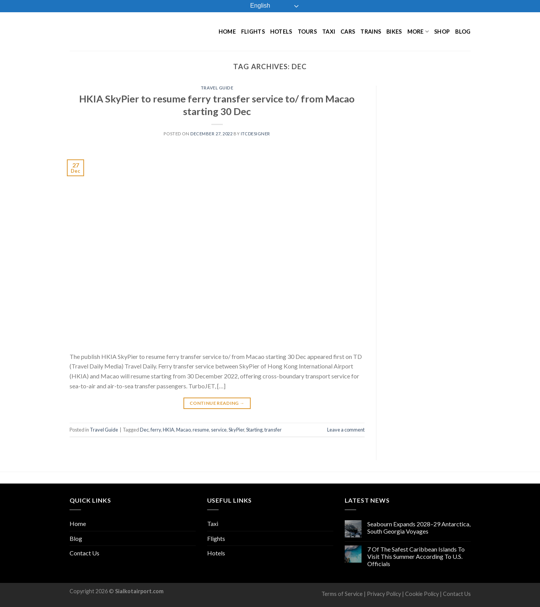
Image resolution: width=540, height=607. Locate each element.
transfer (273, 430)
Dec (144, 430)
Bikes (394, 31)
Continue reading (217, 403)
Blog (462, 31)
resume (201, 430)
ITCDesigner (255, 133)
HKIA (168, 430)
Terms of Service (342, 594)
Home (227, 31)
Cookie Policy (422, 594)
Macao (183, 430)
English (254, 6)
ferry (156, 430)
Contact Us (84, 553)
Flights (253, 31)
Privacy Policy (384, 594)
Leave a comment (346, 430)
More (418, 31)
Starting (254, 430)
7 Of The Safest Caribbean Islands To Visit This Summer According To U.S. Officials (416, 556)
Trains (370, 31)
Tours (307, 31)
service (219, 430)
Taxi (328, 31)
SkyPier (236, 430)
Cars (348, 31)
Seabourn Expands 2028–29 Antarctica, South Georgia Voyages (418, 527)
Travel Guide (217, 87)
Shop (442, 31)
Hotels (281, 31)
